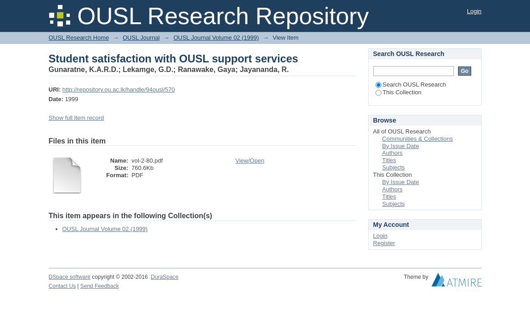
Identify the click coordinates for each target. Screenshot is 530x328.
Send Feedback (99, 286)
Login (474, 11)
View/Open (250, 160)
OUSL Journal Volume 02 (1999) (216, 37)
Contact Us (62, 286)
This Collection (399, 92)
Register (384, 243)
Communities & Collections (417, 138)
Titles (389, 160)
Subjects (393, 167)
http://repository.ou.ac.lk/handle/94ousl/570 (118, 89)
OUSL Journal (141, 37)
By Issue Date (400, 146)
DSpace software (70, 277)
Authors (392, 152)
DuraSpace (164, 277)
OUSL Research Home (79, 37)
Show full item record (76, 117)
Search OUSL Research (411, 84)
